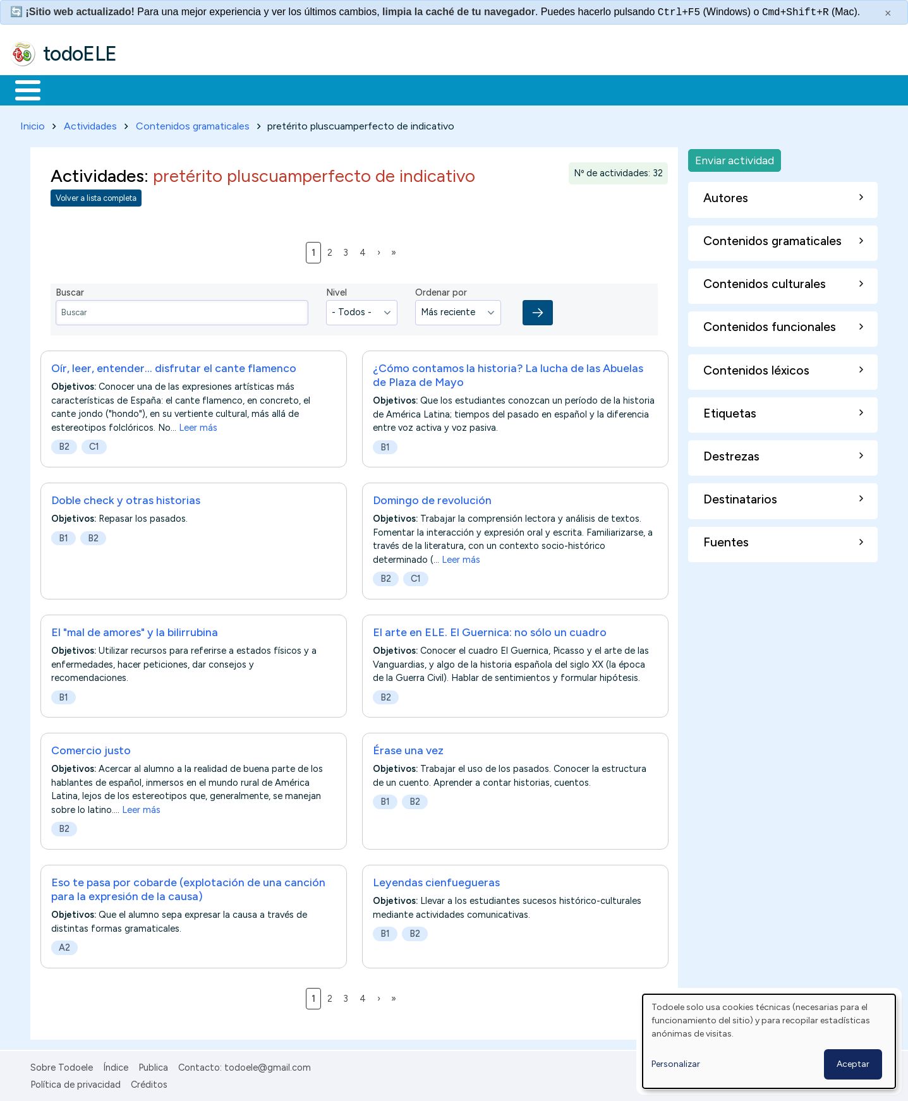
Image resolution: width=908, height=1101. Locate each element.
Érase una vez (408, 747)
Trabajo (228, 89)
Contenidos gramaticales (193, 123)
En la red (298, 89)
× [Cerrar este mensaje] (888, 13)
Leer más (198, 425)
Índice (115, 1065)
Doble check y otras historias (125, 497)
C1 (94, 444)
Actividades (90, 123)
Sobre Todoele (61, 1065)
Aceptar (853, 1064)
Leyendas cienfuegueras (436, 879)
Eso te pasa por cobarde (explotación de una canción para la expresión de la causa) (188, 886)
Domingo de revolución (432, 497)
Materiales (70, 89)
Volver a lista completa (96, 196)
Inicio (21, 89)
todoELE (80, 54)
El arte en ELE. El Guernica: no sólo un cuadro (490, 629)
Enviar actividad (734, 157)
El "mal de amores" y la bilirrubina (134, 629)
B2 (64, 444)
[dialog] (769, 1041)
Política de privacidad (75, 1082)
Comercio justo (91, 747)
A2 (64, 945)
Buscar (519, 89)
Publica (153, 1065)
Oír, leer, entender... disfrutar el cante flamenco (173, 365)
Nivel (336, 290)
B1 (385, 444)
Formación (152, 89)
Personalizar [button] (675, 1064)
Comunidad (462, 89)
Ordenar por (441, 290)
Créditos (149, 1082)
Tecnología (378, 89)
